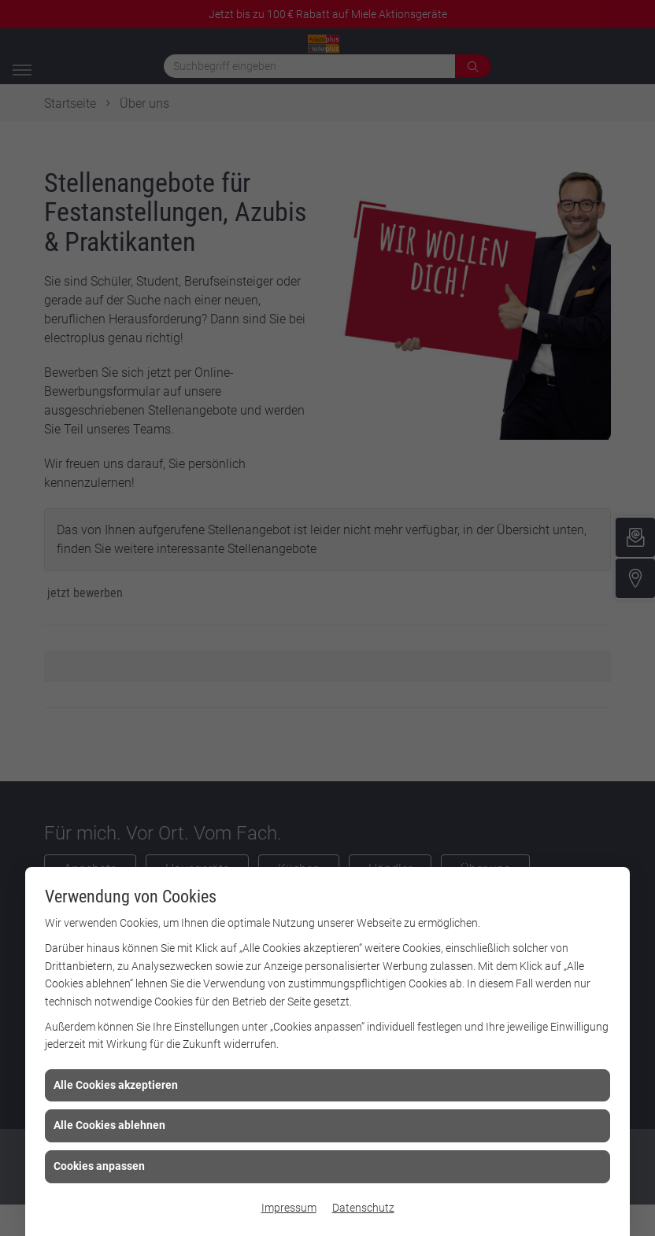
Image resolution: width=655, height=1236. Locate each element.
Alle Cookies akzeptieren (116, 1085)
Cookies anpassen (99, 1166)
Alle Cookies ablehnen (109, 1125)
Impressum (288, 1207)
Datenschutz (363, 1207)
